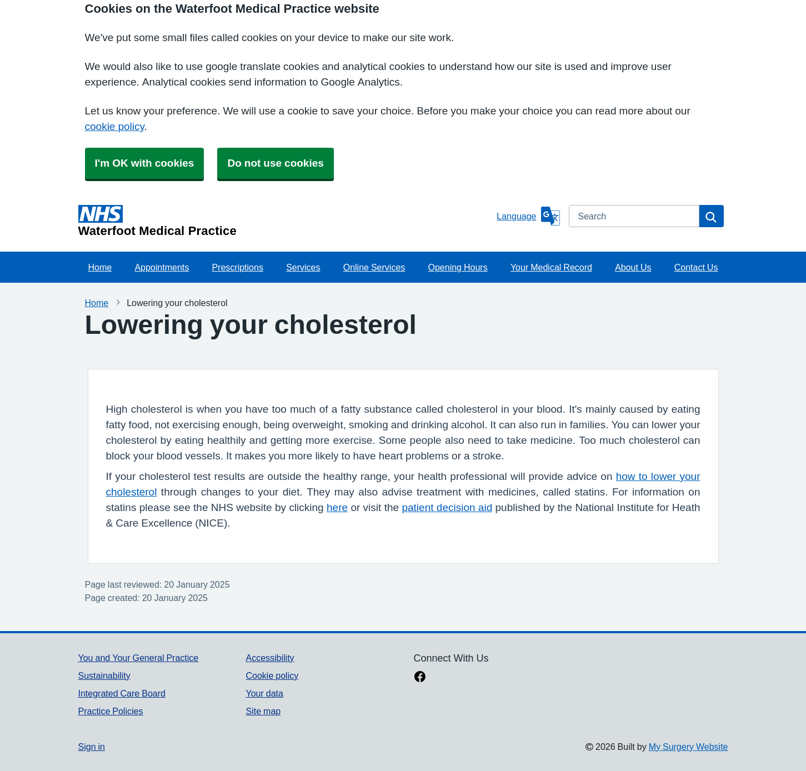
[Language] (528, 216)
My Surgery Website (688, 746)
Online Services (374, 267)
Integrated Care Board (122, 693)
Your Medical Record (551, 267)
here (337, 507)
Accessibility (270, 657)
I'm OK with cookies (144, 163)
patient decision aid (447, 507)
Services (303, 267)
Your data (264, 693)
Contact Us (696, 267)
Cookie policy (272, 675)
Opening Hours (458, 267)
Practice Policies (110, 711)
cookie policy (114, 126)
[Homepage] (285, 221)
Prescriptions (237, 267)
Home (100, 267)
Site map (263, 711)
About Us (633, 267)
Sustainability (104, 675)
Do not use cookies (275, 163)
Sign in (91, 746)
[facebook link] (420, 677)
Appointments (161, 267)
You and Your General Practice (138, 657)
